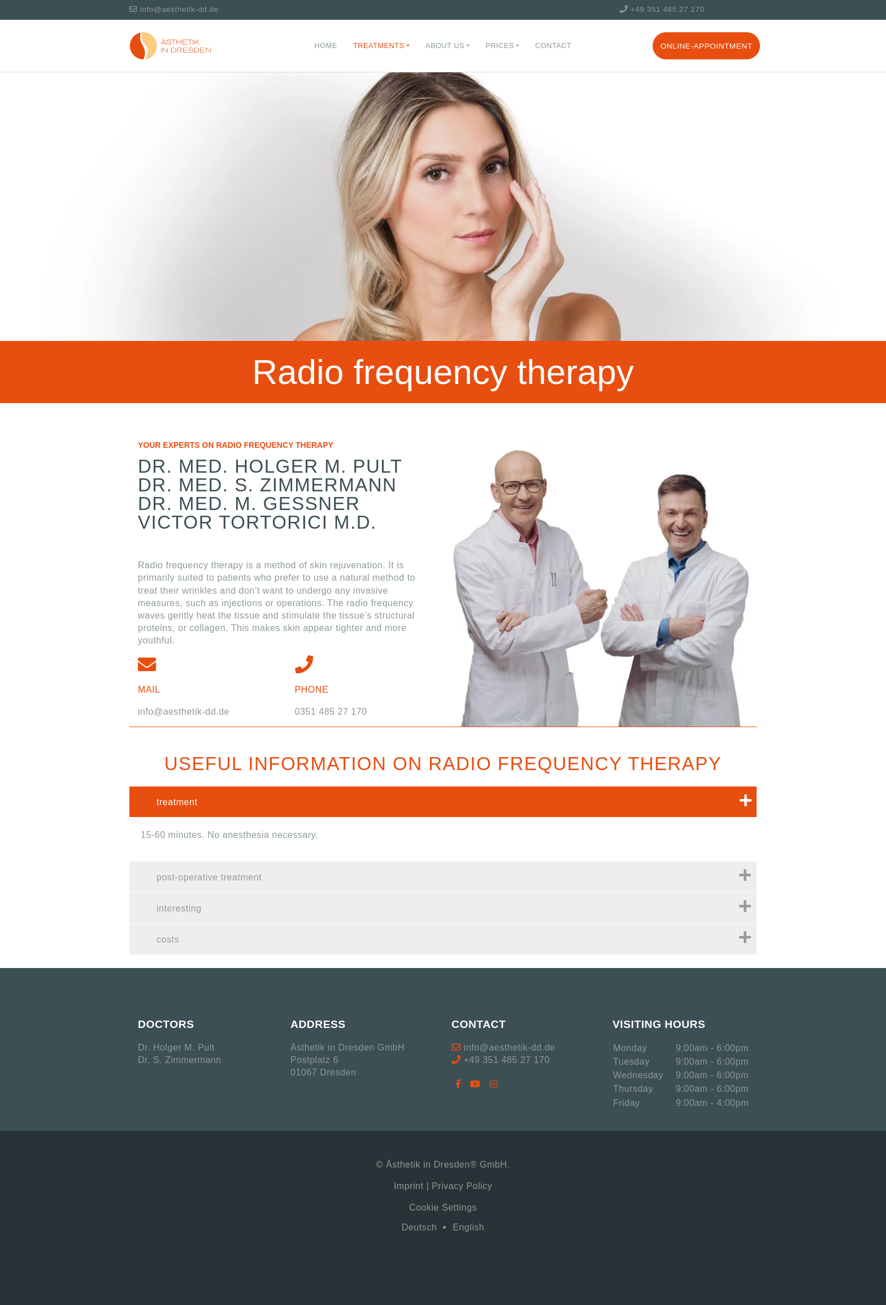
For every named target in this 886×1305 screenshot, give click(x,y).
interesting (454, 906)
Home (326, 45)
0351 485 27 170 (331, 711)
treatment (454, 800)
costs (454, 937)
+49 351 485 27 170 (662, 9)
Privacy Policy (462, 1186)
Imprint (409, 1186)
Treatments (379, 45)
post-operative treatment (454, 875)
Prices (499, 45)
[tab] (443, 802)
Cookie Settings (443, 1207)
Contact (553, 45)
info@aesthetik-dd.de (174, 9)
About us (444, 45)
